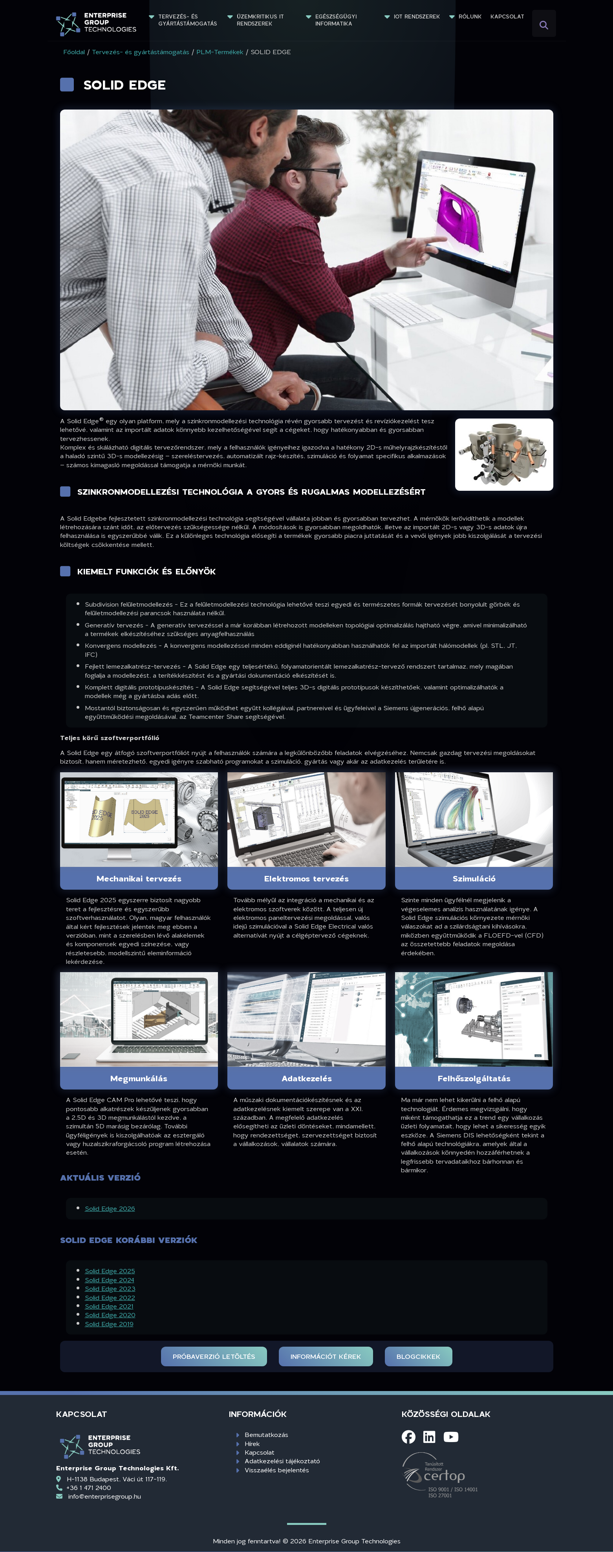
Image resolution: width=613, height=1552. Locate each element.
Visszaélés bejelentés (277, 1469)
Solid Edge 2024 (109, 1279)
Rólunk (470, 16)
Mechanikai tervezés (139, 878)
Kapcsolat (507, 16)
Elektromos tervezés (306, 878)
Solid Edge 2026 (110, 1208)
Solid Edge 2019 (109, 1323)
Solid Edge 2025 (110, 1270)
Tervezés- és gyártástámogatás (187, 20)
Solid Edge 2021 (109, 1306)
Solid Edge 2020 (110, 1314)
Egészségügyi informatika (337, 20)
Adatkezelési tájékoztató (282, 1460)
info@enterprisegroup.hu (104, 1496)
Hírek (252, 1443)
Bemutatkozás (266, 1434)
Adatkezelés (307, 1078)
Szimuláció (474, 878)
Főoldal (74, 51)
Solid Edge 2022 (110, 1297)
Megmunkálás (138, 1078)
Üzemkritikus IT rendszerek (261, 20)
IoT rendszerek (417, 16)
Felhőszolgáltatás (474, 1078)
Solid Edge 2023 (110, 1288)
